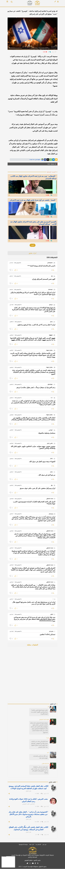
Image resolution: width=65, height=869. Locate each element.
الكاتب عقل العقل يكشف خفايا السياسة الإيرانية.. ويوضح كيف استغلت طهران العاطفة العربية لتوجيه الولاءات (28, 787)
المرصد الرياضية (51, 172)
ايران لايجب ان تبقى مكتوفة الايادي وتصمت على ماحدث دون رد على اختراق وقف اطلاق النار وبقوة (39, 770)
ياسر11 (47, 738)
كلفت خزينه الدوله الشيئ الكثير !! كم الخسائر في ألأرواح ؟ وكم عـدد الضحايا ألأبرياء (39, 712)
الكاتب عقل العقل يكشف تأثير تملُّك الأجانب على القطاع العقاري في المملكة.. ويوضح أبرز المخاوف (28, 828)
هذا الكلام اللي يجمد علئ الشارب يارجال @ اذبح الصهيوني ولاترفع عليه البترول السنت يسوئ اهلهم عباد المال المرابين (39, 744)
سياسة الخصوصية (23, 845)
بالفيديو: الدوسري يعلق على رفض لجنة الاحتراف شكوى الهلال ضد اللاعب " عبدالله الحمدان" (33, 223)
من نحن (44, 845)
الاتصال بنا (38, 845)
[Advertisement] (45, 677)
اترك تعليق (32, 253)
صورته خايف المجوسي (44, 720)
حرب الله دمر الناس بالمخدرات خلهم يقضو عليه (40, 757)
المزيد (32, 245)
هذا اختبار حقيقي (45, 764)
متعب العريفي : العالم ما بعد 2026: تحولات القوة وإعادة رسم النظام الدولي (28, 800)
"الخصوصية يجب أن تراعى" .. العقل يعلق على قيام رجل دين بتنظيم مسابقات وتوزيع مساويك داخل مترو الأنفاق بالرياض (28, 814)
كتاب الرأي (52, 782)
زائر (48, 707)
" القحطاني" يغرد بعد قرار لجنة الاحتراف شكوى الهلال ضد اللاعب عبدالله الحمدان (33, 177)
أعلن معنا (31, 845)
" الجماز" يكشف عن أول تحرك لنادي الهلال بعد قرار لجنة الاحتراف (33, 200)
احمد (48, 753)
